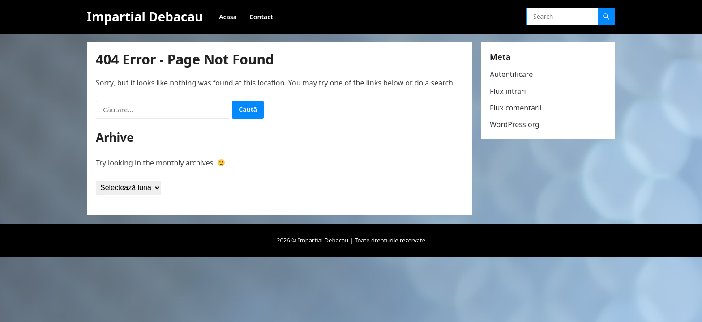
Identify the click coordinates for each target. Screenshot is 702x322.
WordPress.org (514, 124)
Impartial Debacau (145, 16)
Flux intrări (508, 91)
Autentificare (511, 74)
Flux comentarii (516, 108)
